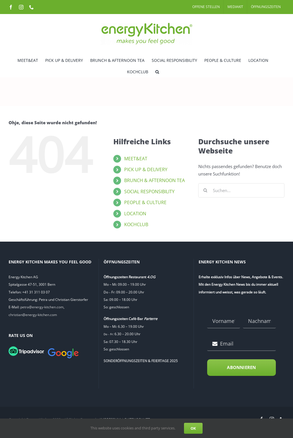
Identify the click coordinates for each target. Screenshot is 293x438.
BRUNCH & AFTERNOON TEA (154, 180)
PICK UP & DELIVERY (145, 169)
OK (193, 428)
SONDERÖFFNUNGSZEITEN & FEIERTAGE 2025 (141, 360)
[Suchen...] (241, 190)
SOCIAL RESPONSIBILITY (149, 191)
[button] (157, 71)
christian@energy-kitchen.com (33, 314)
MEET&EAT (135, 158)
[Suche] (205, 190)
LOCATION (135, 213)
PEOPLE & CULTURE (145, 202)
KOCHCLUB (136, 224)
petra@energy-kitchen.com (42, 307)
